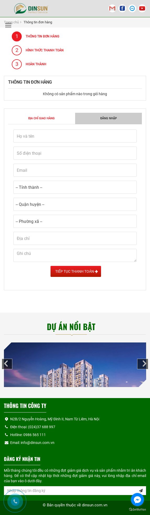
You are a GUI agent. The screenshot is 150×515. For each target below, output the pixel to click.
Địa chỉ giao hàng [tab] (41, 118)
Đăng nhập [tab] (108, 118)
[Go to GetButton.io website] (137, 509)
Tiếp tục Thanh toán (76, 271)
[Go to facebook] (137, 499)
